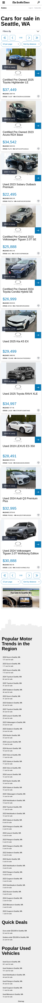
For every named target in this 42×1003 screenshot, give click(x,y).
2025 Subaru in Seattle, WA (12, 763)
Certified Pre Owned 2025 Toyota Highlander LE (18, 81)
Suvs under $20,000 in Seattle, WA (15, 932)
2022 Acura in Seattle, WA (12, 893)
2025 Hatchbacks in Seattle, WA (14, 867)
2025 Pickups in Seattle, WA (12, 847)
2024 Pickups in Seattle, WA (12, 828)
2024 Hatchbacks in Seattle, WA (14, 802)
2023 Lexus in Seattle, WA (12, 717)
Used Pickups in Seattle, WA (12, 982)
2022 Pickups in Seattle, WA (12, 873)
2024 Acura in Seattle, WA (12, 750)
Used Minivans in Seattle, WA (13, 995)
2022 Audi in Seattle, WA (11, 860)
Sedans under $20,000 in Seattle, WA (16, 938)
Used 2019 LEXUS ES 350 (19, 446)
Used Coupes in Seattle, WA (12, 989)
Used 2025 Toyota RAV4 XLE (20, 393)
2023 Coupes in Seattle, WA (12, 880)
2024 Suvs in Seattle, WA (11, 658)
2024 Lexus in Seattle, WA (12, 776)
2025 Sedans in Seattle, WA (12, 730)
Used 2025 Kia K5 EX (16, 341)
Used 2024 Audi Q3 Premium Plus (20, 499)
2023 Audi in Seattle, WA (11, 782)
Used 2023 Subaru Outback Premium (19, 185)
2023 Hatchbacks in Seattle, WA (14, 815)
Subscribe (37, 8)
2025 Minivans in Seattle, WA (13, 906)
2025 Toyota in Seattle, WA (12, 684)
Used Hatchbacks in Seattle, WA (14, 976)
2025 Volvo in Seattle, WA (12, 769)
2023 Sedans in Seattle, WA (12, 704)
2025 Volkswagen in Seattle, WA (14, 795)
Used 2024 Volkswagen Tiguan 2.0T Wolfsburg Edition (21, 552)
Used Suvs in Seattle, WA (11, 963)
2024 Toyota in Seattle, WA (12, 678)
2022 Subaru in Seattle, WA (12, 821)
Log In (31, 8)
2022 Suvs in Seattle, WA (11, 697)
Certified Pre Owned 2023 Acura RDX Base (18, 133)
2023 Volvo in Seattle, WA (12, 756)
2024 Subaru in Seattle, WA (12, 789)
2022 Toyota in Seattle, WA (12, 808)
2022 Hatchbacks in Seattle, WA (14, 886)
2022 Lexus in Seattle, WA (12, 834)
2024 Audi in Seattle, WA (11, 736)
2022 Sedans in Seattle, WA (12, 854)
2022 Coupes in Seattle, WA (12, 912)
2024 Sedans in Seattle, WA (12, 691)
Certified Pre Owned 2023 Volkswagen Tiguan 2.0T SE (19, 238)
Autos (3, 8)
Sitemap (21, 1001)
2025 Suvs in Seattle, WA (11, 671)
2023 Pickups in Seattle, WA (12, 841)
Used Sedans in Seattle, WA (12, 969)
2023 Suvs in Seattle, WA (11, 665)
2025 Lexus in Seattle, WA (12, 743)
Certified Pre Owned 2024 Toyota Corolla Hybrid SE (18, 290)
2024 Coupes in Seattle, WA (12, 899)
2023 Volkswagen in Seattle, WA (14, 723)
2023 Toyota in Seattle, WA (12, 710)
